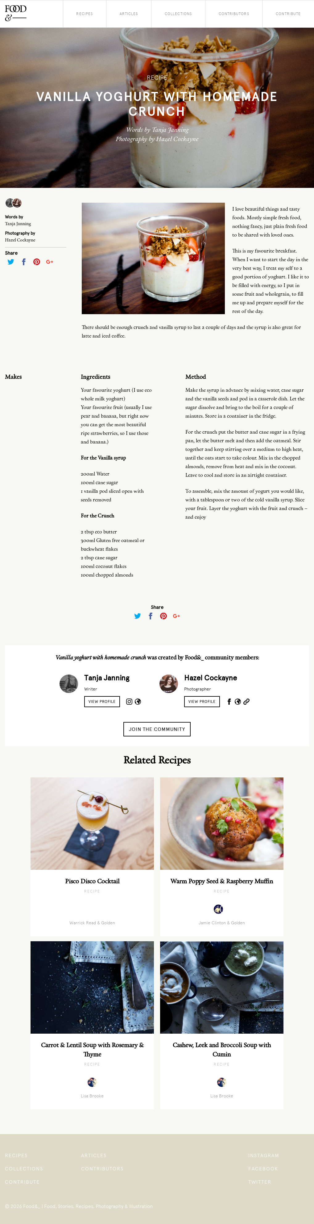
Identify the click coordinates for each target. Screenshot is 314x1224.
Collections (178, 14)
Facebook (263, 1169)
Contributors (234, 14)
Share (11, 253)
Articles (129, 14)
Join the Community (157, 729)
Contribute (288, 14)
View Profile (102, 701)
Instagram (263, 1155)
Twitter (259, 1182)
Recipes (84, 14)
